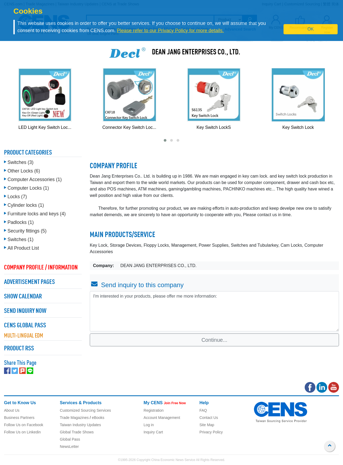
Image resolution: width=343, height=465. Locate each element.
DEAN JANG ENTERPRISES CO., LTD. (196, 52)
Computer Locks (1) (28, 188)
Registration (154, 410)
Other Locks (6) (24, 171)
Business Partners (19, 417)
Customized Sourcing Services (85, 410)
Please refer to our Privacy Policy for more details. (170, 30)
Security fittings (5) (27, 231)
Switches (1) (20, 239)
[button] (165, 140)
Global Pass (70, 439)
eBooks (98, 417)
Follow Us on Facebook (23, 425)
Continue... (215, 340)
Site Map (206, 425)
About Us (12, 410)
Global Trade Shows (77, 432)
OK (311, 29)
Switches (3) (20, 162)
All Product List (23, 248)
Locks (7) (17, 196)
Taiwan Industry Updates (80, 425)
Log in (149, 425)
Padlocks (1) (21, 222)
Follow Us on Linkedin (22, 432)
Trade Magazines (74, 417)
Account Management (162, 417)
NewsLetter (69, 446)
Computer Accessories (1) (35, 179)
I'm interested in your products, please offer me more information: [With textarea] (214, 311)
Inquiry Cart (153, 432)
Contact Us (208, 417)
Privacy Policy (211, 432)
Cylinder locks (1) (26, 205)
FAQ (203, 410)
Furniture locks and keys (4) (37, 213)
